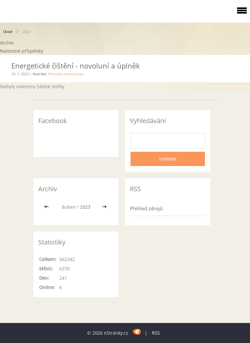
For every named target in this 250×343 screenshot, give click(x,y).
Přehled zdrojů (146, 208)
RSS (156, 333)
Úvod (7, 31)
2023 (85, 207)
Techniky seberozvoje (66, 73)
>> (104, 207)
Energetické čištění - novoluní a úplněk (75, 65)
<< (47, 207)
